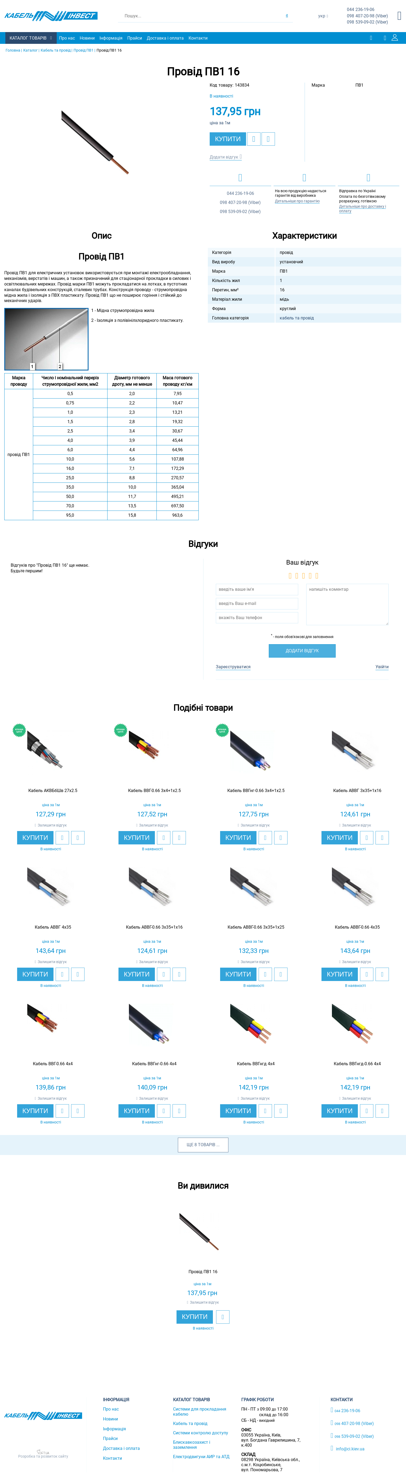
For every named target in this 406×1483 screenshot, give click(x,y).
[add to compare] (268, 139)
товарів (206, 1144)
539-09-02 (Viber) (367, 22)
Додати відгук (224, 157)
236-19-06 (360, 10)
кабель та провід (297, 317)
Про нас (67, 38)
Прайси (134, 38)
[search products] (287, 16)
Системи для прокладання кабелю (199, 1412)
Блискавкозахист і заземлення (191, 1445)
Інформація (110, 38)
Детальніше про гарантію (297, 201)
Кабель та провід (190, 1423)
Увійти (382, 666)
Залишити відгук (52, 825)
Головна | (14, 50)
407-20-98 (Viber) (367, 16)
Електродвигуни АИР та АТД (201, 1456)
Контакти (198, 38)
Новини (87, 38)
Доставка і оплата (165, 38)
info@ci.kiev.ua (348, 1448)
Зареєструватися (233, 666)
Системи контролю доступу (200, 1432)
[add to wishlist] (254, 139)
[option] (101, 150)
